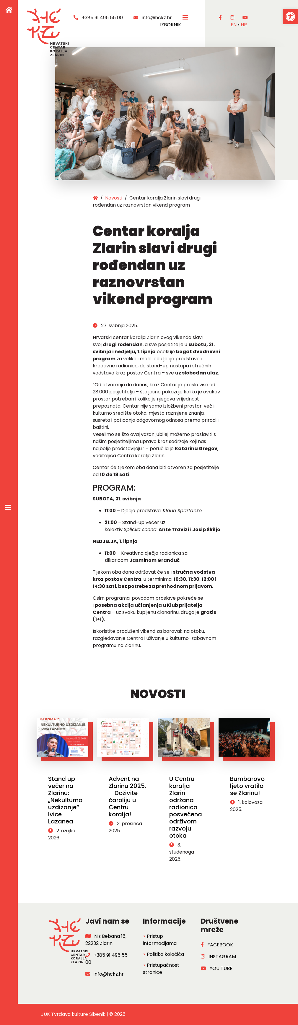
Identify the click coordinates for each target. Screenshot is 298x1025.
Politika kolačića (165, 954)
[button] (290, 16)
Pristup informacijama (160, 940)
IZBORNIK (175, 21)
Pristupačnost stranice (161, 969)
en (234, 24)
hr (244, 24)
